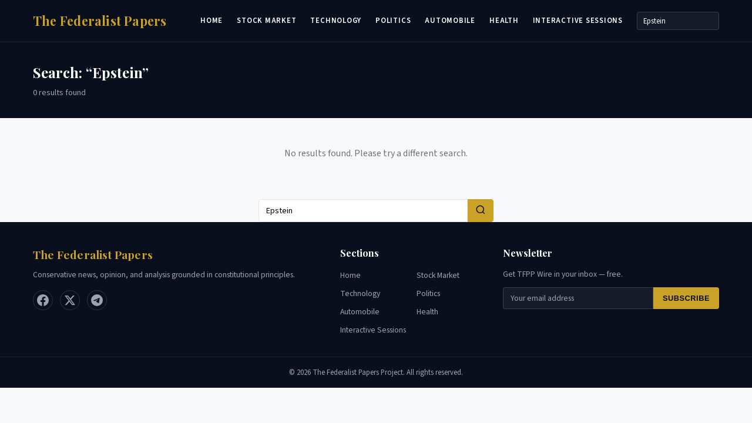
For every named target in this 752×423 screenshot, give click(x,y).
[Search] (678, 21)
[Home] (100, 21)
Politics (393, 20)
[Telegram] (97, 300)
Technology (335, 20)
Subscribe (686, 298)
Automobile (450, 20)
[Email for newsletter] (578, 298)
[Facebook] (43, 300)
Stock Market (266, 20)
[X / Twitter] (70, 300)
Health (504, 20)
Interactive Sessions (578, 20)
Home (211, 20)
